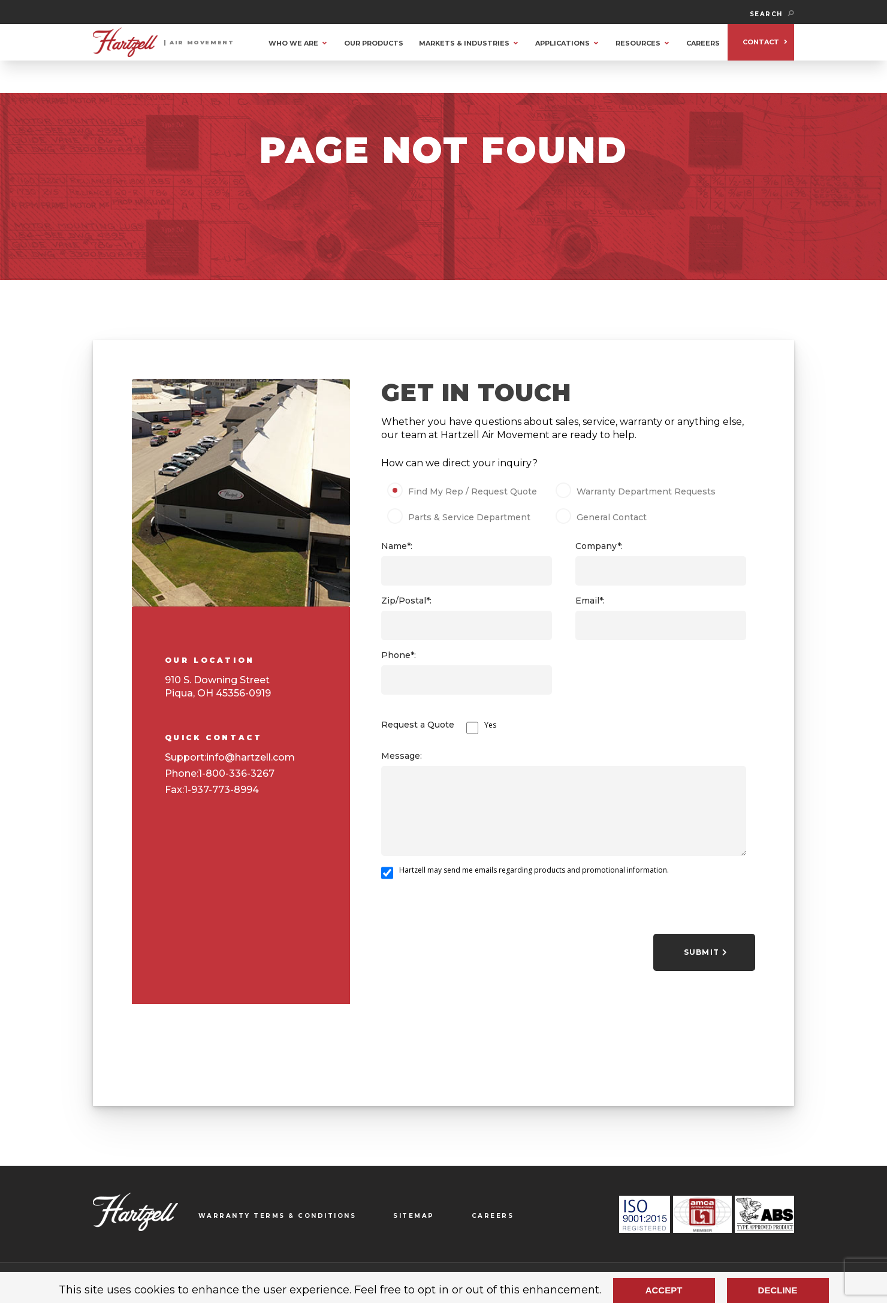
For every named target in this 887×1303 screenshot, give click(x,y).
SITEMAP (414, 1216)
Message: (401, 755)
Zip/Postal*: (406, 600)
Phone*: (398, 655)
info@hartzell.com (250, 757)
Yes (490, 725)
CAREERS (703, 43)
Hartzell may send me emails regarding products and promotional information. (534, 870)
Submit (706, 952)
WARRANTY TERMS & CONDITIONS (277, 1216)
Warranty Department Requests (637, 491)
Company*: (599, 546)
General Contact (605, 517)
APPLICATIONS (562, 43)
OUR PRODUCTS (373, 43)
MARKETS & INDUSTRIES (464, 43)
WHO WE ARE (293, 43)
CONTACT (761, 42)
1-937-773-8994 (221, 789)
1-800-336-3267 (236, 773)
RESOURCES (638, 43)
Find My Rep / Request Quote (466, 491)
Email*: (590, 600)
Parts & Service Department (462, 517)
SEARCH (772, 14)
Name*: (396, 546)
